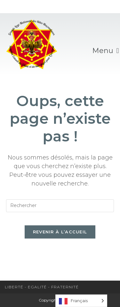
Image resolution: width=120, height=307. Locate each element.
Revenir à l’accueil (60, 231)
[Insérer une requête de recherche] (60, 205)
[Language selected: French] (81, 300)
